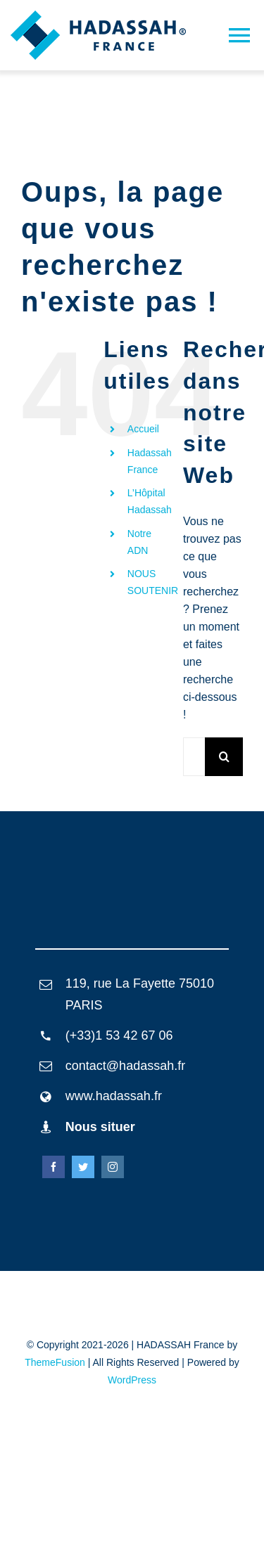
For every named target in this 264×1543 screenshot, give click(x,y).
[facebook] (53, 1167)
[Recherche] (224, 756)
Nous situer (100, 1127)
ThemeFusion (55, 1362)
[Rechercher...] (194, 756)
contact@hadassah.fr (125, 1066)
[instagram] (112, 1167)
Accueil (143, 428)
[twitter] (83, 1167)
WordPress (132, 1380)
